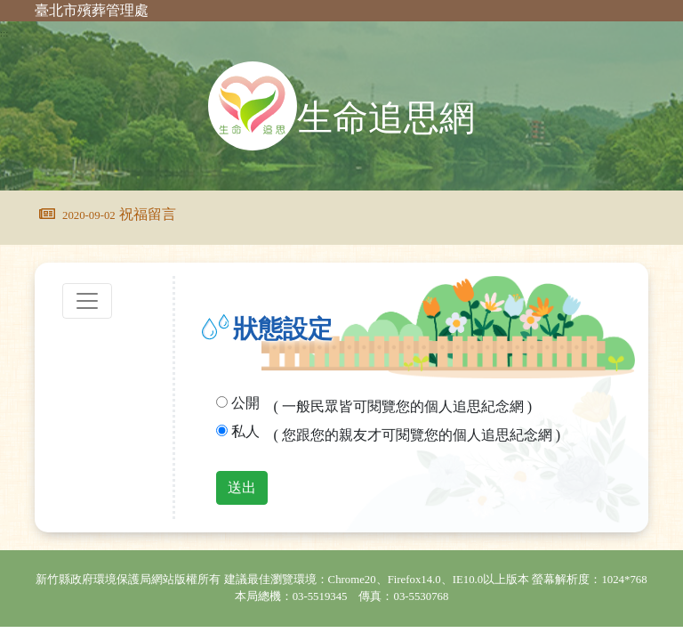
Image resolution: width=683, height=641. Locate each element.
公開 (245, 402)
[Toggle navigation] (87, 301)
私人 (245, 431)
